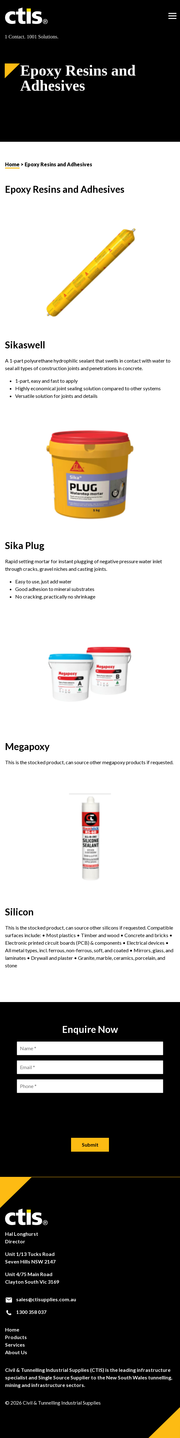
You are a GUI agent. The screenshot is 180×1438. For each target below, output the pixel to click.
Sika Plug (24, 545)
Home (12, 164)
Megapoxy (27, 746)
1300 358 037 (25, 1312)
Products (16, 1337)
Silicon (19, 911)
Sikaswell (25, 344)
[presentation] (90, 1110)
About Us (16, 1352)
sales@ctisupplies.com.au (40, 1299)
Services (15, 1345)
